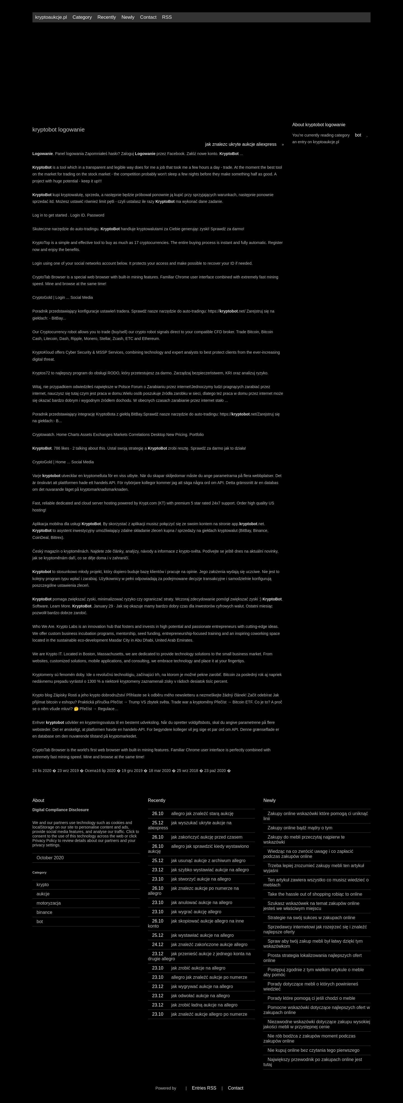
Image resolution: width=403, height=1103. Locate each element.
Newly (127, 17)
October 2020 (50, 857)
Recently (106, 17)
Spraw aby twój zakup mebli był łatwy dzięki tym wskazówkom (313, 944)
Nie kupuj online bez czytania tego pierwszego (313, 1050)
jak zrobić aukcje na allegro (188, 968)
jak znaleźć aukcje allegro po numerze (199, 1014)
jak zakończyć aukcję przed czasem (197, 837)
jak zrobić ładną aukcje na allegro (195, 1005)
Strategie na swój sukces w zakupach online (311, 917)
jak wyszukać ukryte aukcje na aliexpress (190, 825)
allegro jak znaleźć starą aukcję (193, 813)
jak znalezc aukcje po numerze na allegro (193, 891)
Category (82, 17)
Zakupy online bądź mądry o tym (300, 827)
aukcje (43, 893)
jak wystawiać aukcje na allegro (193, 935)
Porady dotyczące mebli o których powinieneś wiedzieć (310, 986)
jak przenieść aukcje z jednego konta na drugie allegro (199, 956)
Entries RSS (204, 1088)
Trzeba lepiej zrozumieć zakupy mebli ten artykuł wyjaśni (313, 868)
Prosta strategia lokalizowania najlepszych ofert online (312, 958)
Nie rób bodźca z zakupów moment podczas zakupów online (309, 1038)
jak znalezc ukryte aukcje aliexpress (241, 144)
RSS (167, 17)
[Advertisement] (201, 70)
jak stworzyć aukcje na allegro (191, 879)
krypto (43, 884)
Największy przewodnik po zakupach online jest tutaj (312, 1062)
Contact (148, 17)
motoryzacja (49, 903)
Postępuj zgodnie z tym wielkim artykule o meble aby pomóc (313, 972)
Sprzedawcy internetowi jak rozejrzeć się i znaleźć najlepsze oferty (315, 929)
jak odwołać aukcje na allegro (191, 995)
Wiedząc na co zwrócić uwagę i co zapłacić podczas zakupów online (308, 854)
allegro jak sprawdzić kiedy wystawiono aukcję (198, 849)
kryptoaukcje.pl (51, 17)
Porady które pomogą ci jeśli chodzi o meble (311, 998)
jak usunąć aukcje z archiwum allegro (199, 860)
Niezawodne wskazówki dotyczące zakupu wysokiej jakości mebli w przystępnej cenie (316, 1024)
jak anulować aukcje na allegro (192, 902)
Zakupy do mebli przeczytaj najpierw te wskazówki (304, 839)
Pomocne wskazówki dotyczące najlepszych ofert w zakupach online (316, 1010)
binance (44, 912)
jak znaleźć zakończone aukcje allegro (200, 944)
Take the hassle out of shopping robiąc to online (315, 894)
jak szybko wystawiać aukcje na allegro (200, 869)
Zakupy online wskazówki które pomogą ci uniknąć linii (315, 816)
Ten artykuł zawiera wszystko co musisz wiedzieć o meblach (316, 882)
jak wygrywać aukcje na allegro (192, 986)
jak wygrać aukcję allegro (186, 911)
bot (358, 135)
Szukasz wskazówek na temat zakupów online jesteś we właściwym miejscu (311, 906)
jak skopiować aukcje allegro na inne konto (196, 923)
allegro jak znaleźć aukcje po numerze (199, 977)
